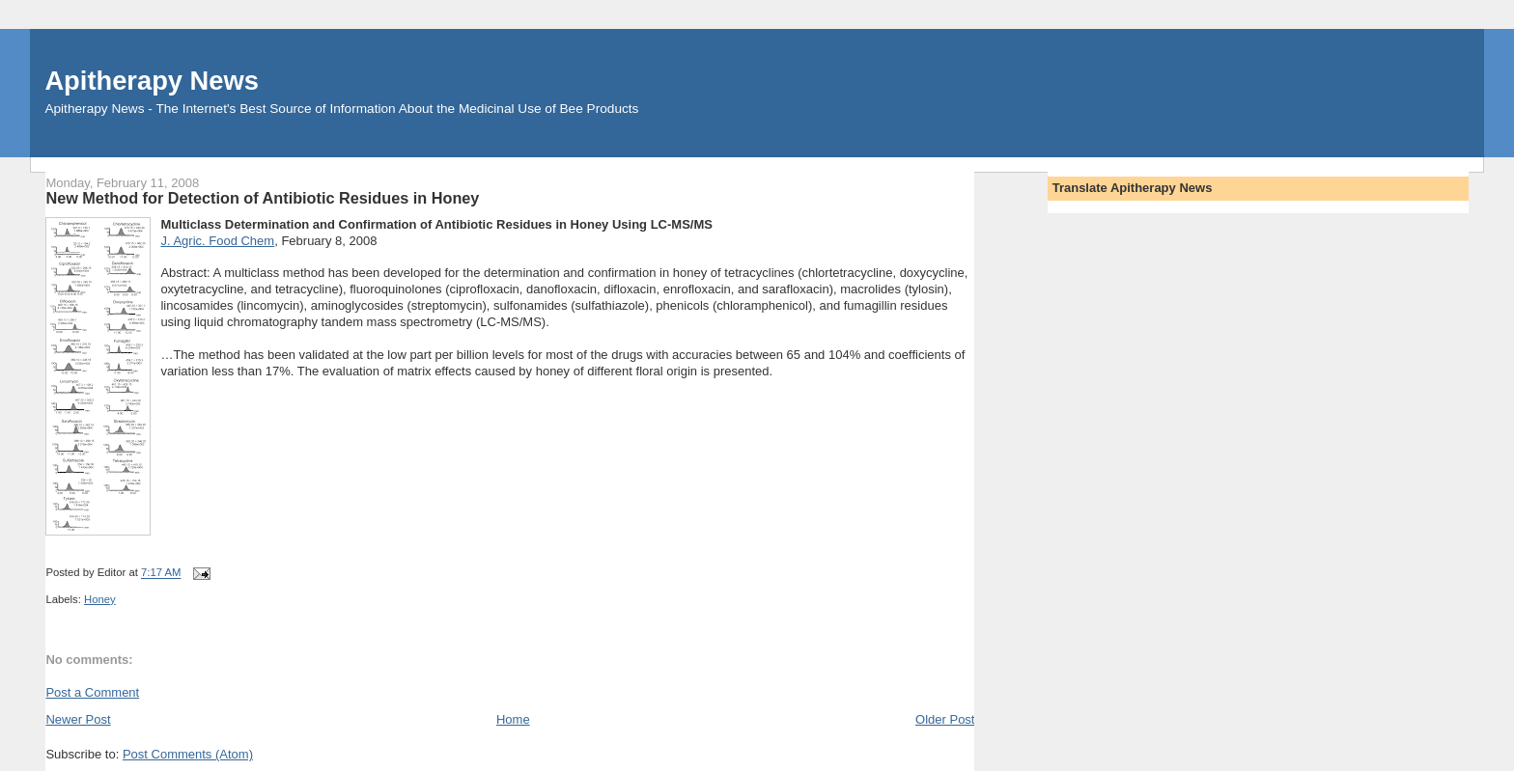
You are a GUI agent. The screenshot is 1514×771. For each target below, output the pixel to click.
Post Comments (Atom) (188, 754)
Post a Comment (92, 692)
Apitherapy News (151, 81)
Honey (100, 599)
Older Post (944, 719)
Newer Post (77, 719)
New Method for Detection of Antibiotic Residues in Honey (262, 198)
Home (513, 719)
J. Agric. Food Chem (217, 241)
